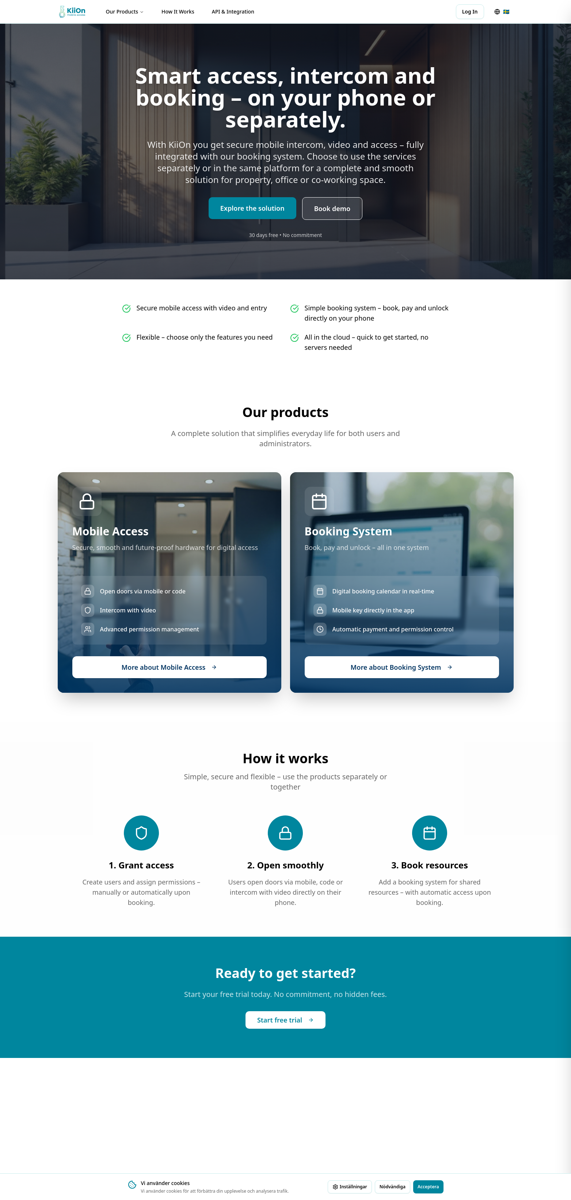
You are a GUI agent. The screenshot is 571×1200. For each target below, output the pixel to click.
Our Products (125, 11)
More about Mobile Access (169, 667)
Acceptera (428, 1187)
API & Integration (233, 11)
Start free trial (285, 1020)
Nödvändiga (393, 1187)
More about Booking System (402, 667)
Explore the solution (252, 208)
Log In (470, 11)
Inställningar (349, 1187)
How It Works (177, 11)
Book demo (332, 209)
